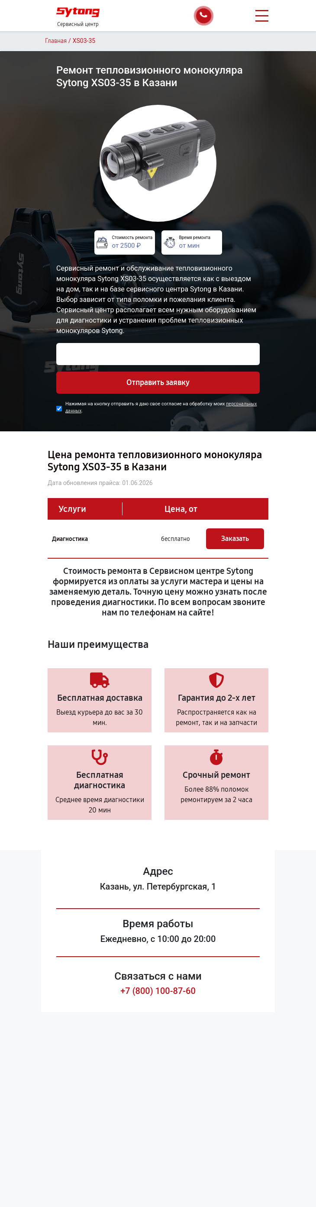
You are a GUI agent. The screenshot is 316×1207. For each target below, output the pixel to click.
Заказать (235, 538)
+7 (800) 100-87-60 (158, 991)
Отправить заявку (158, 382)
